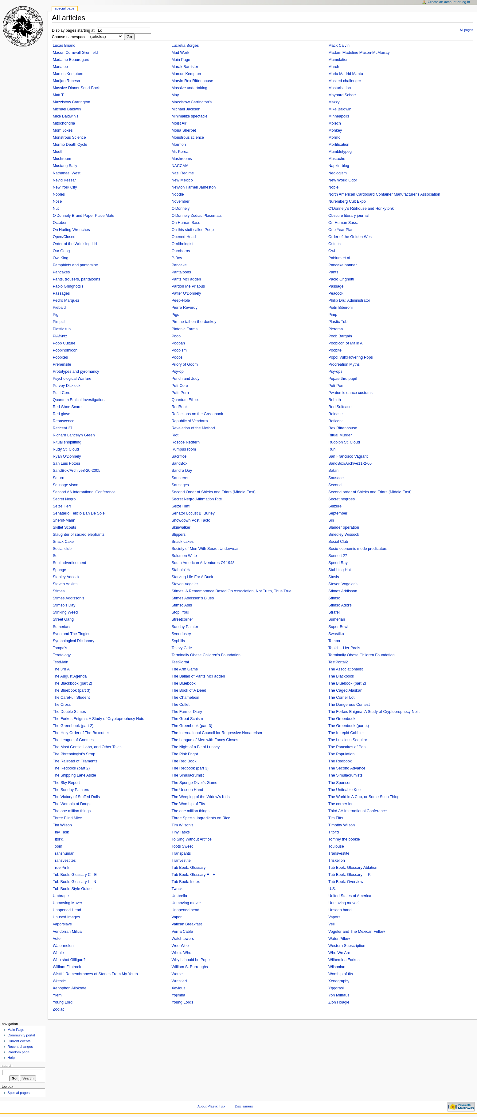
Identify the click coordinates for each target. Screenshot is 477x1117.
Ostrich (334, 244)
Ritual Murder (340, 435)
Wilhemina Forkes (344, 960)
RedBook (179, 407)
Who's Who (181, 953)
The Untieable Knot (345, 790)
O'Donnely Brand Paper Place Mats (83, 215)
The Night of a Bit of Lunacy (195, 747)
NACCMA (179, 166)
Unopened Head (67, 910)
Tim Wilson (62, 825)
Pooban (178, 343)
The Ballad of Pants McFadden (198, 676)
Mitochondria (64, 123)
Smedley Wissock (343, 534)
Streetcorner (182, 619)
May (175, 95)
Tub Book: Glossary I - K (349, 875)
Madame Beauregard (71, 60)
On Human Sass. (343, 223)
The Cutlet (180, 704)
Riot (174, 435)
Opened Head (183, 237)
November (180, 201)
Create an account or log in (449, 2)
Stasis (333, 577)
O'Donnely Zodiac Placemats (196, 215)
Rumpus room (183, 449)
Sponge (59, 570)
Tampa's (60, 648)
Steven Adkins (65, 584)
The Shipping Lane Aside (74, 775)
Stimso (334, 598)
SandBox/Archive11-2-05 (350, 463)
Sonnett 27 (337, 556)
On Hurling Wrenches (71, 230)
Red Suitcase (339, 407)
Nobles (59, 194)
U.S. (332, 889)
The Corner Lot (341, 697)
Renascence (64, 421)
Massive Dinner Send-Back (76, 88)
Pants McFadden (186, 279)
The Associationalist (345, 669)
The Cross (62, 704)
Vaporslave (62, 924)
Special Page (64, 8)
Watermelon (63, 946)
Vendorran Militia (67, 931)
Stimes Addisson (342, 591)
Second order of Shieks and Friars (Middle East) (370, 492)
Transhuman (64, 853)
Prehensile (62, 364)
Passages (61, 293)
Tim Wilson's (182, 825)
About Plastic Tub (211, 1106)
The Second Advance (347, 768)
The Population (341, 754)
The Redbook (340, 761)
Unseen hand (339, 910)
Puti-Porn (336, 386)
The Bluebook (183, 683)
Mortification (338, 144)
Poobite (335, 350)
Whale (58, 953)
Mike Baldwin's (66, 116)
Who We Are (339, 953)
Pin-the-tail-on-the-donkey (193, 322)
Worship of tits (340, 974)
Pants (333, 272)
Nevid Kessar (64, 180)
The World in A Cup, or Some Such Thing (364, 797)
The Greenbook (341, 719)
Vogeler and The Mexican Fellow (356, 931)
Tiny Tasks (180, 832)
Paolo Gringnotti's (68, 286)
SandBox (179, 463)
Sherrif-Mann (64, 520)
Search (7, 1065)
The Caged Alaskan (345, 690)
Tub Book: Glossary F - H (193, 875)
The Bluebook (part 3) (72, 690)
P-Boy (176, 258)
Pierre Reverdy (184, 307)
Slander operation (343, 527)
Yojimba (178, 995)
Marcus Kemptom (68, 74)
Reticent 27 (62, 428)
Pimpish (60, 322)
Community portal (21, 1035)
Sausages (180, 485)
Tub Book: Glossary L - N (74, 882)
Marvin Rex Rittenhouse (192, 81)
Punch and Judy (185, 378)
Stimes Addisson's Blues (192, 598)
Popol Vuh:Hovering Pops (350, 357)
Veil (331, 924)
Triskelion (336, 860)
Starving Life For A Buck (192, 577)
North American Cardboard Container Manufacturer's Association (384, 194)
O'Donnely (180, 208)
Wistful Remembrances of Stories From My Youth (95, 974)
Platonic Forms (184, 329)
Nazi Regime (182, 173)
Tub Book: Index (185, 882)
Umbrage (61, 896)
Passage (335, 286)
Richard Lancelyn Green (74, 435)
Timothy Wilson (341, 825)
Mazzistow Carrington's (191, 102)
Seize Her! (62, 506)
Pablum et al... (340, 258)
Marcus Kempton (186, 74)
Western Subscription (346, 946)
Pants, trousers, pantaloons (76, 279)
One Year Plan (341, 230)
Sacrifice (178, 456)
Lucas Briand (64, 45)
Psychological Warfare (72, 378)
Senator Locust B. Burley (192, 513)
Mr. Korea (179, 151)
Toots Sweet (182, 846)
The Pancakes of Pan (347, 747)
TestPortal (180, 662)
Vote (57, 938)
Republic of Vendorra (189, 421)
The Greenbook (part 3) (191, 726)
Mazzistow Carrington (71, 102)
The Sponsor (339, 783)
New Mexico (182, 180)
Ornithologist (182, 244)
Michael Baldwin (67, 109)
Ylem (57, 995)
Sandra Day (181, 470)
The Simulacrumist (187, 775)
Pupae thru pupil (342, 378)
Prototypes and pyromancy (76, 371)
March (333, 67)
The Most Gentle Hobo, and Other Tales (87, 747)
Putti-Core (61, 393)
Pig (55, 314)
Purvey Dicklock (66, 386)
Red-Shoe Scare (67, 407)
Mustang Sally (65, 166)
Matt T (58, 95)
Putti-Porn (180, 393)
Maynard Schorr (342, 95)
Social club (62, 549)
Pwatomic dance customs (350, 393)
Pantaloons (181, 272)
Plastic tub (62, 329)
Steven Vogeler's (343, 584)
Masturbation (339, 88)
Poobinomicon (65, 350)
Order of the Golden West (350, 237)
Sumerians (62, 627)
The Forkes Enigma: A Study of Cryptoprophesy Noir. (98, 719)
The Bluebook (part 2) (347, 683)
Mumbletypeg (340, 151)
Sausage (336, 478)
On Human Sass (185, 223)
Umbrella (179, 896)
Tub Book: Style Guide (72, 889)
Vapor (176, 917)
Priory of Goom (184, 364)
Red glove (61, 414)
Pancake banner (342, 265)
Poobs (176, 357)
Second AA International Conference (84, 492)
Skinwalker (180, 527)
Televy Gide (181, 648)
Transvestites (64, 860)
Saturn (58, 478)
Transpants (181, 853)
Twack (176, 889)
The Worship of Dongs (72, 804)
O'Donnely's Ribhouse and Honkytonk (361, 208)
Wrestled (179, 981)
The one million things (72, 811)
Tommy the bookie (344, 839)
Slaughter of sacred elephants (79, 534)
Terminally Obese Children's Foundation (205, 655)
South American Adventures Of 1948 (202, 563)
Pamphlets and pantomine (75, 265)
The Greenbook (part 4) (348, 726)
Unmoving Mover (67, 903)
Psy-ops (335, 371)
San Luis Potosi (66, 463)
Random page (18, 1052)
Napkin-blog (338, 166)
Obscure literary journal (348, 215)
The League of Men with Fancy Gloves (204, 740)
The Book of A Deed (188, 690)
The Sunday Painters (71, 790)
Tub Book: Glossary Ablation (352, 867)
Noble (333, 187)
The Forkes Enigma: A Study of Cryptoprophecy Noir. (374, 712)
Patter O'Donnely (186, 293)
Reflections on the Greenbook (197, 414)
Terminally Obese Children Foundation (361, 655)
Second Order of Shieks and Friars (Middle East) (213, 492)
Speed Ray (338, 563)
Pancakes (61, 272)
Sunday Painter (184, 627)
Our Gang (61, 251)
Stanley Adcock (66, 577)
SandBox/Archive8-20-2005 (76, 470)
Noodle (177, 194)
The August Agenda (70, 676)
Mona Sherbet (183, 130)
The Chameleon (185, 697)
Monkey (335, 130)
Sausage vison (65, 485)
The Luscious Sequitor (347, 740)
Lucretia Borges (185, 45)
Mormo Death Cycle (70, 144)
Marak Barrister (184, 67)
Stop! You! (180, 612)
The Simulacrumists (345, 775)
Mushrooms (181, 159)
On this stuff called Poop (192, 230)
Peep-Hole (180, 300)
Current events (18, 1041)
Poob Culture (64, 343)
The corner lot (340, 804)
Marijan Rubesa (66, 81)
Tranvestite (180, 860)
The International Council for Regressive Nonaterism (216, 733)
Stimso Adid (181, 605)
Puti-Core (179, 386)
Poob (176, 336)
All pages (466, 30)
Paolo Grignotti (341, 279)
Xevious (178, 988)
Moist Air (178, 123)
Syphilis (178, 641)
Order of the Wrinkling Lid (75, 244)
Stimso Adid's (340, 605)
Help (11, 1057)
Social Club (338, 541)
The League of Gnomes (73, 740)
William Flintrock (67, 967)
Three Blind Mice (67, 818)
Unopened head (185, 910)
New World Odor (342, 180)
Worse (176, 974)
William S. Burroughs (189, 967)
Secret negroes (341, 499)
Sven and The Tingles (72, 634)
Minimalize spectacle (189, 116)
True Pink (61, 867)
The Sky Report (66, 783)
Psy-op (177, 371)
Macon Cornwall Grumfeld (75, 52)
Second (335, 485)
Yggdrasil (336, 988)
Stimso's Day (64, 605)
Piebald (59, 307)
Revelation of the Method (193, 428)
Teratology (62, 655)
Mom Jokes (63, 130)
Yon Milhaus (339, 995)
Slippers (178, 534)
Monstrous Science (69, 137)
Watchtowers (182, 938)
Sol (55, 556)
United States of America (349, 896)
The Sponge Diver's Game (194, 783)
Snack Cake (63, 541)
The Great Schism (187, 719)
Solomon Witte (184, 556)
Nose (57, 201)
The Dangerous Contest (349, 704)
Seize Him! (180, 506)
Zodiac (59, 1009)
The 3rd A (61, 669)
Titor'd (333, 832)
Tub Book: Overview (345, 882)
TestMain (60, 662)
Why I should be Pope (190, 960)
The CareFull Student (71, 697)
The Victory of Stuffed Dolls (76, 797)
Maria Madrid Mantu (345, 74)
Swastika (336, 634)
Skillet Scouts (64, 527)
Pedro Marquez (66, 300)
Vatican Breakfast (186, 924)
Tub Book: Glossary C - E (75, 875)
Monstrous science (187, 137)
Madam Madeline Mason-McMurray (359, 52)
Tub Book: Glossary (188, 867)
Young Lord (62, 1002)
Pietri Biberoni (340, 307)
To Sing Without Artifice (191, 839)
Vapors (334, 917)
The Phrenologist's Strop (74, 754)
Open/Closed (64, 237)
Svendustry (181, 634)
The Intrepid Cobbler (346, 733)
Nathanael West (66, 173)
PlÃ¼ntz (60, 336)
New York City (65, 187)
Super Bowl (338, 627)
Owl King (60, 258)
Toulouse (336, 846)
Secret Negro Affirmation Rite (196, 499)
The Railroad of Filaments (75, 761)
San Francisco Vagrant (348, 456)
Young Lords (182, 1002)
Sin (331, 520)
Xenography (338, 981)
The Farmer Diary (186, 712)
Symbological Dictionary (73, 641)
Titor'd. (59, 839)
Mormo (334, 137)
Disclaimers (244, 1106)
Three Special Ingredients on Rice (200, 818)
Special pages (18, 1093)
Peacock (335, 293)
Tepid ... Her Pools (344, 648)
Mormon (178, 144)
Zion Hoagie (338, 1002)
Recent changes (20, 1046)
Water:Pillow (339, 938)
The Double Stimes (69, 712)
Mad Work (180, 52)
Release (335, 414)
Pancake (178, 265)
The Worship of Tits (188, 804)
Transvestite (339, 853)
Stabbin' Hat (182, 570)
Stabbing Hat (339, 570)
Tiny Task (61, 832)
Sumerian (336, 619)
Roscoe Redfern (185, 442)
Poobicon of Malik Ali (346, 343)
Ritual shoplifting (67, 442)
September (337, 513)
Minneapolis (338, 116)
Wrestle (59, 981)
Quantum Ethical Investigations (80, 400)
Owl (331, 251)
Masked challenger (344, 81)
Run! (332, 449)
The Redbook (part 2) (71, 768)
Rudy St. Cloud (66, 449)
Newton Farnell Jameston (193, 187)
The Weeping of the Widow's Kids (200, 797)
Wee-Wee (180, 946)
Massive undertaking (189, 88)
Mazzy (334, 102)
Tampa (334, 641)
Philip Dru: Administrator (349, 300)
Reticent (335, 421)
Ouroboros (180, 251)
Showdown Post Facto (190, 520)
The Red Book (183, 761)
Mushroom (62, 159)
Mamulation (338, 60)
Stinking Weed (65, 612)
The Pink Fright (184, 754)
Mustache (336, 159)
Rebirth (334, 400)
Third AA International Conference (357, 811)
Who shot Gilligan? (69, 960)
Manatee (60, 67)
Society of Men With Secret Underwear (205, 549)
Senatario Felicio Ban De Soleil (80, 513)
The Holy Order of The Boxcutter (81, 733)
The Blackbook (341, 676)
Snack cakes (182, 541)
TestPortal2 (338, 662)
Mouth (58, 151)
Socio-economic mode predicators (357, 549)
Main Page (180, 60)
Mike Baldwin (339, 109)
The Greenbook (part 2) (73, 726)
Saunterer (180, 478)
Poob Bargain (340, 336)
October (60, 223)
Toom (57, 846)
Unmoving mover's (344, 903)
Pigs (175, 314)
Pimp (332, 314)
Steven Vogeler (184, 584)
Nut (56, 208)
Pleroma (335, 329)
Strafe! (334, 612)
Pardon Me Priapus (188, 286)
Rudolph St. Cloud (344, 442)
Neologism (337, 173)
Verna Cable (182, 931)
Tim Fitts (335, 818)
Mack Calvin (339, 45)
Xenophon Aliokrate (70, 988)
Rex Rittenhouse (342, 428)
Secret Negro (64, 499)
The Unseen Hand (187, 790)
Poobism (178, 350)
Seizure (335, 506)
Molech (334, 123)
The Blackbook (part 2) (72, 683)
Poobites (60, 357)
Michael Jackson (185, 109)
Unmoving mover (186, 903)
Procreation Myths (344, 364)
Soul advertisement (69, 563)
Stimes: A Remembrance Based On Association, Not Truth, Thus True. (231, 591)
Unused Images (66, 917)
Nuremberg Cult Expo (347, 201)
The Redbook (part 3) (190, 768)
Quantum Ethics (185, 400)
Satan (333, 470)
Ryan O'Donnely (67, 456)
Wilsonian (336, 967)
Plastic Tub (337, 322)
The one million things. (190, 811)
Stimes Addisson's (68, 598)
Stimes (59, 591)
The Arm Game (184, 669)
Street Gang (63, 619)
